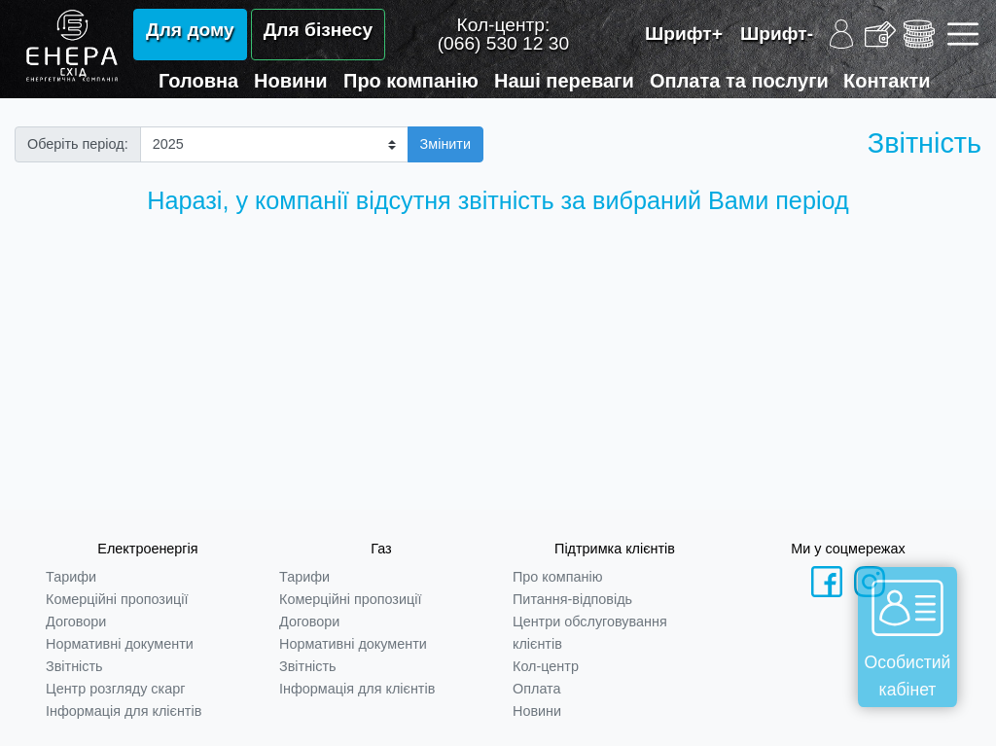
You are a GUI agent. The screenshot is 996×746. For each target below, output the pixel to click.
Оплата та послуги (739, 80)
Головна (198, 80)
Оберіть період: (77, 144)
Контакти (887, 80)
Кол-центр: (503, 34)
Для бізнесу (318, 29)
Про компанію (411, 80)
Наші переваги (564, 80)
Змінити (445, 144)
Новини (291, 80)
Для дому (190, 29)
